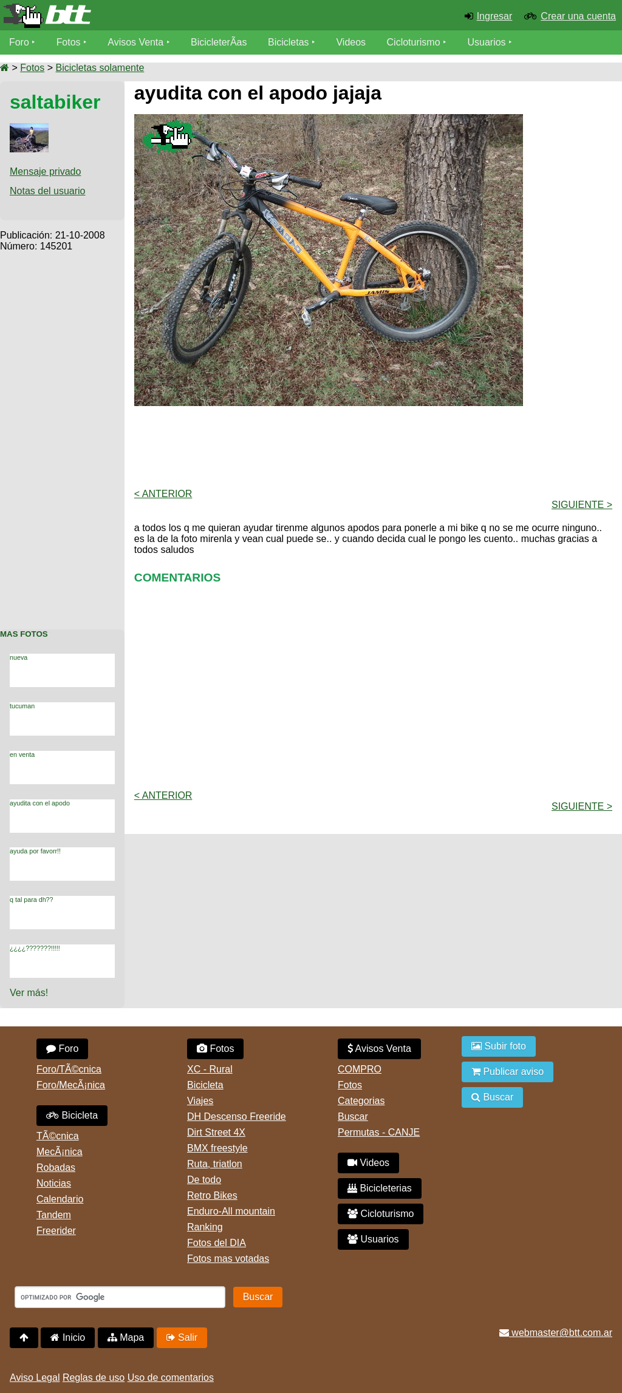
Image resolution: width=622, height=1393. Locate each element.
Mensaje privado (45, 171)
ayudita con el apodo (40, 803)
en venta (22, 754)
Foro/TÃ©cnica (68, 1069)
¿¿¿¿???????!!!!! (35, 948)
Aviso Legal (35, 1377)
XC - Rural (210, 1069)
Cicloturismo (413, 42)
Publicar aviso (507, 1071)
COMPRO (359, 1069)
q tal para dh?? (31, 899)
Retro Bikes (212, 1195)
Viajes (200, 1101)
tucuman (22, 706)
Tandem (53, 1215)
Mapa (126, 1337)
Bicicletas (290, 42)
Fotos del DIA (216, 1243)
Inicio (67, 1337)
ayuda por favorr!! (35, 851)
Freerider (56, 1230)
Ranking (205, 1227)
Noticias (53, 1183)
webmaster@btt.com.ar (555, 1332)
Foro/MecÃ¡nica (70, 1085)
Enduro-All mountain (231, 1211)
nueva (18, 657)
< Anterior (163, 494)
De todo (204, 1179)
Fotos (68, 42)
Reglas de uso (94, 1377)
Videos (351, 42)
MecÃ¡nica (59, 1152)
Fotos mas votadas (228, 1258)
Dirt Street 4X (216, 1132)
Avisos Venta (136, 42)
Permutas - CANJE (379, 1132)
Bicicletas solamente (99, 68)
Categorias (361, 1101)
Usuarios (487, 42)
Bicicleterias (379, 1188)
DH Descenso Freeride (236, 1116)
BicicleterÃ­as (219, 42)
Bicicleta (72, 1115)
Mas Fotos (24, 634)
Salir (181, 1337)
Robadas (55, 1167)
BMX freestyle (217, 1148)
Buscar (353, 1116)
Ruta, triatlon (214, 1164)
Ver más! (29, 993)
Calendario (59, 1199)
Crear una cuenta (578, 16)
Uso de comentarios (171, 1377)
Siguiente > (582, 505)
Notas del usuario (48, 191)
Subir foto (498, 1046)
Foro (19, 42)
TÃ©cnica (57, 1136)
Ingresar (495, 16)
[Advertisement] (62, 434)
